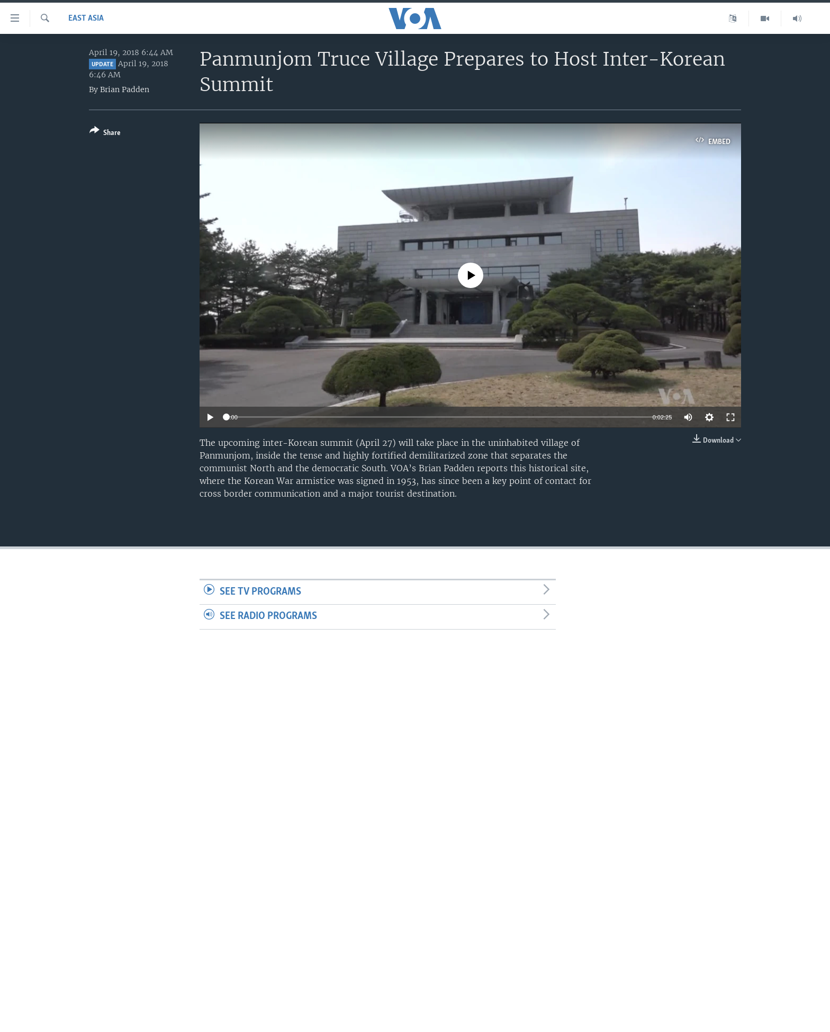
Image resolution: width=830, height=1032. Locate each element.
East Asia (86, 18)
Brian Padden (124, 89)
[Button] (105, 134)
